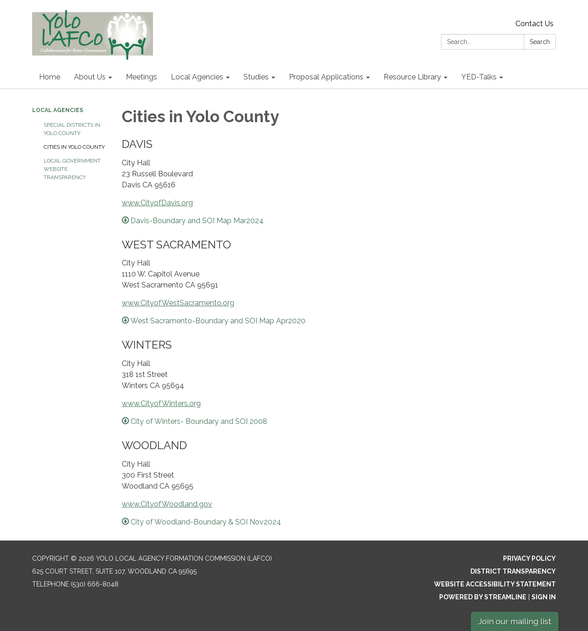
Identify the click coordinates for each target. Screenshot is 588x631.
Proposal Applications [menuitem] (326, 77)
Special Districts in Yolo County (72, 129)
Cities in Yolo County (74, 147)
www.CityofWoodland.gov (167, 504)
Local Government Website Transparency (72, 169)
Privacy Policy (529, 558)
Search (540, 41)
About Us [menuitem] (90, 77)
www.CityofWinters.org (161, 403)
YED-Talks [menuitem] (479, 77)
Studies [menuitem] (256, 77)
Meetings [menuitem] (141, 77)
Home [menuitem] (49, 77)
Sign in (543, 597)
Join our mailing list (514, 621)
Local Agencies (57, 110)
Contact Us (534, 23)
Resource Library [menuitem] (412, 77)
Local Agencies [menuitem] (197, 77)
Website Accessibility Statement (495, 584)
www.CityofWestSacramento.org (178, 303)
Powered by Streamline (482, 597)
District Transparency (513, 571)
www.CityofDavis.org (157, 202)
